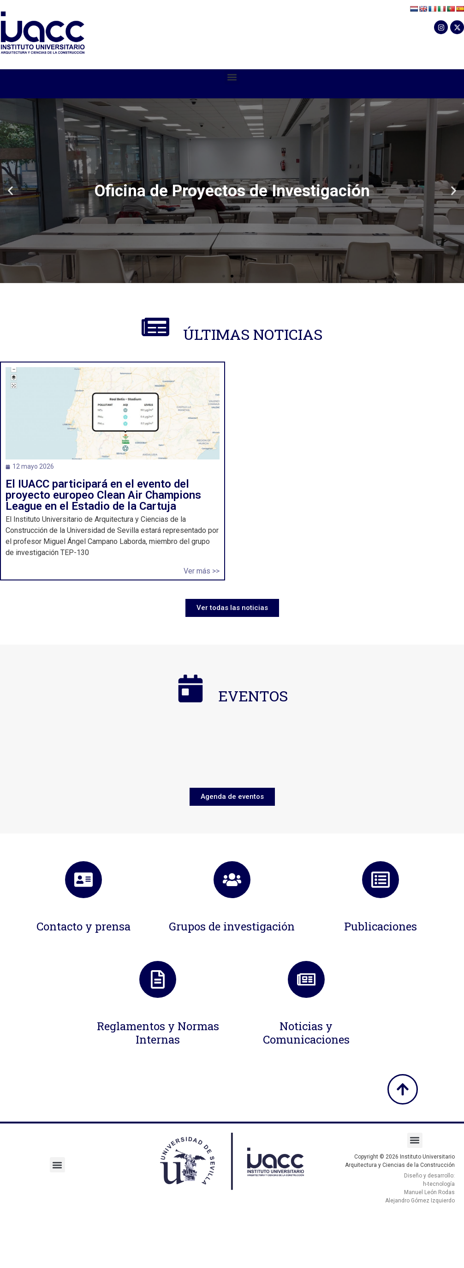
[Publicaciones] (380, 879)
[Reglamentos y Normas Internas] (157, 979)
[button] (232, 77)
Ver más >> (202, 571)
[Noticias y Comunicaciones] (306, 979)
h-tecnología (439, 1184)
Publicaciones (380, 926)
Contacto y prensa (83, 926)
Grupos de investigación (232, 926)
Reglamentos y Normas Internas (158, 1033)
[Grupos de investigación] (232, 879)
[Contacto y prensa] (83, 879)
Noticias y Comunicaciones (306, 1033)
